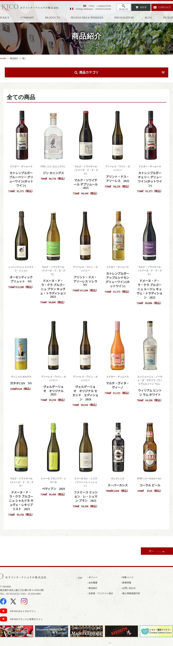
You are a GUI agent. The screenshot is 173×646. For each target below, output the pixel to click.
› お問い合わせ (128, 588)
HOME (3, 58)
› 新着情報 (126, 582)
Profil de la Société (103, 9)
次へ (151, 551)
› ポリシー (92, 577)
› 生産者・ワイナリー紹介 (100, 593)
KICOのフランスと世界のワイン (26, 619)
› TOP (79, 578)
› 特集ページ (127, 577)
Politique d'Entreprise (84, 9)
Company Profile (104, 6)
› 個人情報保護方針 (130, 593)
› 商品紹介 (92, 588)
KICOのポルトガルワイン (23, 611)
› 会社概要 (92, 582)
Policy (92, 6)
